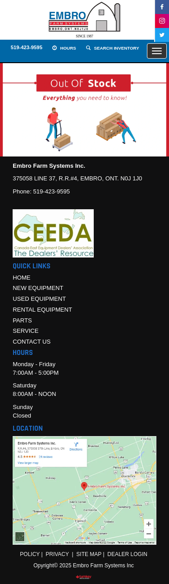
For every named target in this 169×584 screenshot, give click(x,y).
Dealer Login (127, 554)
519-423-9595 (26, 47)
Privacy (57, 554)
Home (21, 277)
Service (25, 330)
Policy (30, 554)
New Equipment (38, 288)
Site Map (88, 554)
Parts (22, 320)
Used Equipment (39, 298)
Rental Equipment (42, 309)
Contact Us (31, 341)
